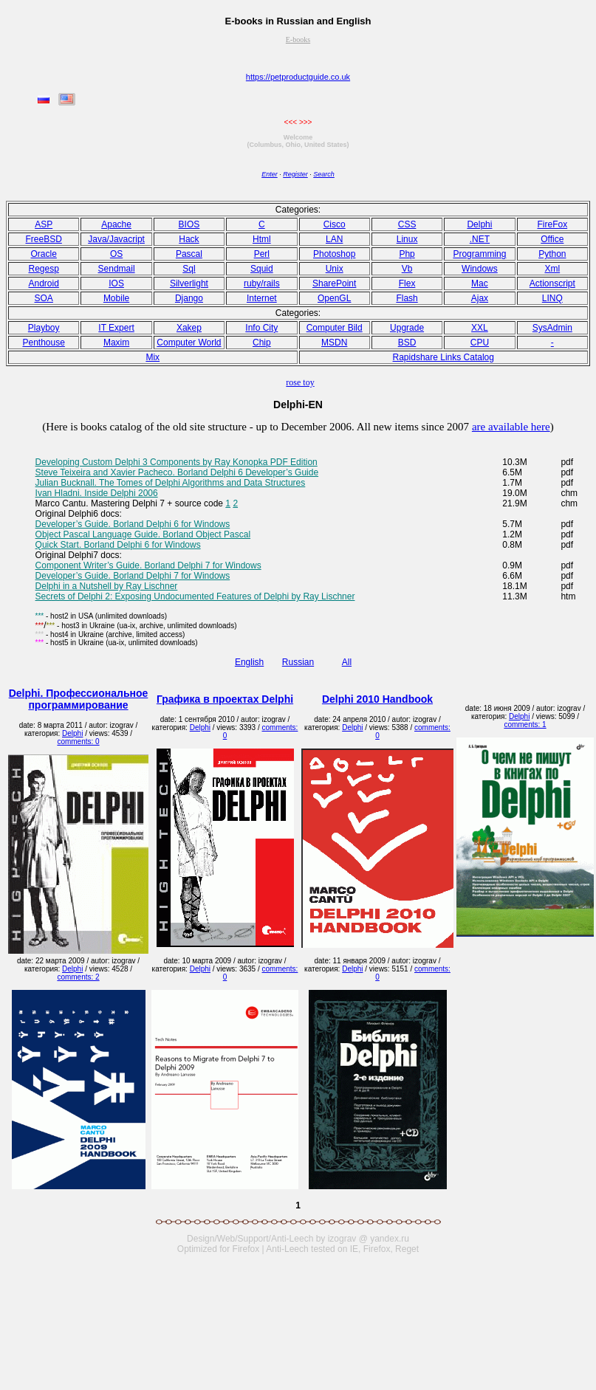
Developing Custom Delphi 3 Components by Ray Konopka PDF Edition (176, 462)
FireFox (552, 224)
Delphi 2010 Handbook (377, 699)
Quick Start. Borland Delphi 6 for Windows (118, 545)
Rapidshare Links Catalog (443, 357)
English (249, 662)
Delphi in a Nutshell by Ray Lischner (106, 586)
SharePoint (334, 283)
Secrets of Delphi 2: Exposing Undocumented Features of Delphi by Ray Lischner (195, 596)
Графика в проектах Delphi (225, 699)
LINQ (552, 298)
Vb (407, 269)
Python (552, 254)
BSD (407, 342)
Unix (334, 269)
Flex (407, 283)
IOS (116, 283)
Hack (189, 239)
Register (295, 174)
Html (262, 239)
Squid (261, 269)
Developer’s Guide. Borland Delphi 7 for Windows (132, 576)
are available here (511, 427)
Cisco (334, 224)
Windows (480, 269)
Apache (116, 224)
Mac (479, 283)
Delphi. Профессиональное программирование (78, 699)
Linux (407, 239)
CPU (479, 342)
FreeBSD (44, 239)
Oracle (44, 254)
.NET (480, 239)
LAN (334, 239)
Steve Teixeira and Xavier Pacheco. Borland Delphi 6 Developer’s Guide (177, 472)
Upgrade (407, 328)
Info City (261, 328)
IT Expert (116, 328)
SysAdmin (552, 328)
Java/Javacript (116, 239)
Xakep (189, 328)
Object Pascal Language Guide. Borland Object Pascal (143, 534)
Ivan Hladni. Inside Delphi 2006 (96, 493)
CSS (407, 224)
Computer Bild (334, 328)
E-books (298, 39)
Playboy (44, 328)
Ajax (479, 298)
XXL (479, 328)
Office (552, 239)
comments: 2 (78, 977)
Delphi (479, 224)
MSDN (334, 342)
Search (324, 174)
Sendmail (116, 269)
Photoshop (334, 254)
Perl (262, 254)
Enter (269, 174)
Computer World (189, 342)
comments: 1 (525, 724)
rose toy (300, 382)
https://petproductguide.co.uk (298, 76)
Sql (188, 269)
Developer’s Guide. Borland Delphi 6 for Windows (132, 524)
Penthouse (43, 342)
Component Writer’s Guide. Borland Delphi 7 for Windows (148, 565)
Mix (152, 357)
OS (116, 254)
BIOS (189, 224)
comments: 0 (78, 741)
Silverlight (189, 283)
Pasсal (189, 254)
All (347, 662)
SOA (44, 298)
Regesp (44, 269)
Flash (406, 298)
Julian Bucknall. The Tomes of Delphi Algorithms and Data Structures (170, 483)
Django (189, 298)
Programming (479, 254)
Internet (262, 298)
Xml (552, 269)
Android (44, 283)
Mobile (116, 298)
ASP (43, 224)
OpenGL (334, 298)
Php (406, 254)
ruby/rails (262, 283)
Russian (298, 662)
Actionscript (552, 283)
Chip (262, 342)
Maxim (116, 342)
